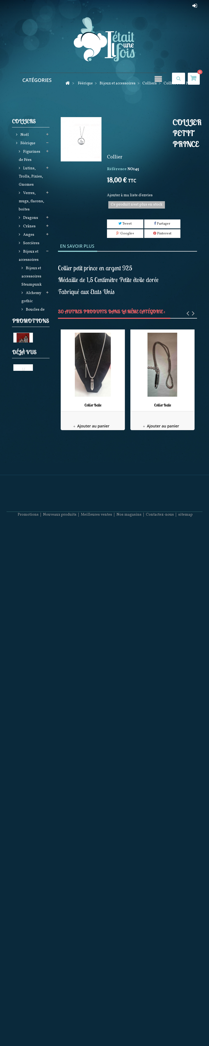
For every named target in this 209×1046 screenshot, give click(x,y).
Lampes (29, 443)
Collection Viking (32, 389)
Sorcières (30, 244)
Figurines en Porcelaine (30, 695)
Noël (24, 135)
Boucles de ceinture (33, 314)
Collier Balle (92, 405)
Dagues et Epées (29, 753)
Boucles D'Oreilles (30, 348)
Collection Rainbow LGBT (32, 410)
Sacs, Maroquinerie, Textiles (31, 550)
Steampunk (32, 592)
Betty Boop (32, 666)
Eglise (18, 829)
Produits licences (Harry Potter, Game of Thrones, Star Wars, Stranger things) (32, 625)
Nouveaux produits (59, 1029)
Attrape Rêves (27, 579)
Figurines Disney (29, 679)
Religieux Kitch (29, 737)
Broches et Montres (32, 431)
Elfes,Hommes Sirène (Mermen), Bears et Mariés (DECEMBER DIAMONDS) (32, 509)
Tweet (125, 223)
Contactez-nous (160, 1029)
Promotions (30, 789)
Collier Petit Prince (30, 910)
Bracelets (33, 327)
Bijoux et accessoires (29, 256)
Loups (28, 657)
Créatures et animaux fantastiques (31, 460)
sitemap (185, 1029)
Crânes (29, 227)
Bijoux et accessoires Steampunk (31, 277)
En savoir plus (77, 246)
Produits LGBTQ (28, 770)
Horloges (30, 708)
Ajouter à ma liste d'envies (130, 195)
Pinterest (162, 233)
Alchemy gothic (31, 298)
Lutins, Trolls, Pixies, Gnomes (31, 177)
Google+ (125, 233)
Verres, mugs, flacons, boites (31, 202)
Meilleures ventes (96, 1029)
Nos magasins (129, 1029)
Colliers (32, 335)
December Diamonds (30, 720)
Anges (28, 235)
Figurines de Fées (29, 156)
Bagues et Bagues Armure (31, 369)
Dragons (30, 218)
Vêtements (32, 567)
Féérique (27, 144)
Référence (117, 169)
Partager (162, 223)
